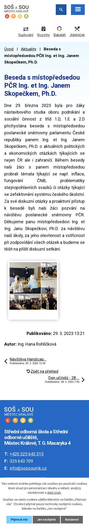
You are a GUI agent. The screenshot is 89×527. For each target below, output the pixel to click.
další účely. (54, 492)
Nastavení (72, 519)
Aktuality (28, 49)
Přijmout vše (19, 519)
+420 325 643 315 (26, 453)
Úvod (9, 49)
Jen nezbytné (46, 519)
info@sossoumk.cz (28, 468)
